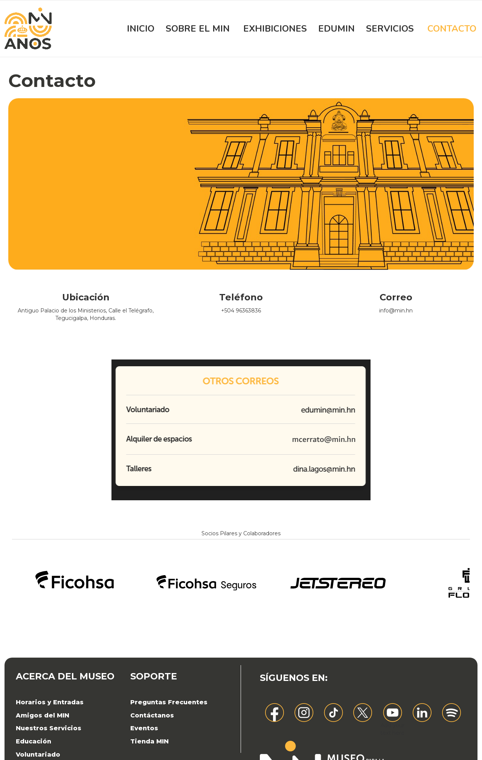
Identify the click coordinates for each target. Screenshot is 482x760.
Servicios (390, 29)
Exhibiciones (275, 29)
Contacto (451, 29)
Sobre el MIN (198, 29)
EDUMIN (336, 29)
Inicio (140, 29)
